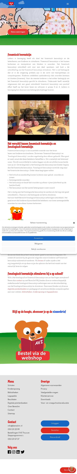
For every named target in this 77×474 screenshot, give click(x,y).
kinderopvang (38, 292)
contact (19, 280)
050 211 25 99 (14, 429)
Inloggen (55, 423)
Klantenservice (47, 396)
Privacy (44, 389)
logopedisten (52, 292)
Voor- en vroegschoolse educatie (55, 403)
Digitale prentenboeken (17, 403)
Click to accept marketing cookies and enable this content (38, 117)
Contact (11, 410)
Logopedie (12, 396)
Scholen (11, 385)
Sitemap (11, 414)
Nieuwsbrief (55, 437)
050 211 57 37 (13, 439)
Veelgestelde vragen (49, 392)
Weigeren (38, 244)
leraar (40, 261)
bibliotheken (27, 292)
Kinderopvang (14, 389)
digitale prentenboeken (17, 289)
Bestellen (55, 430)
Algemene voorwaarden (51, 385)
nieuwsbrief (59, 312)
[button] (74, 223)
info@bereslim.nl (15, 426)
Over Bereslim (14, 406)
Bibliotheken (13, 392)
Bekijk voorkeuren (38, 249)
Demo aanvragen (18, 32)
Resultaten (12, 399)
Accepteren (38, 238)
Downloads (45, 399)
